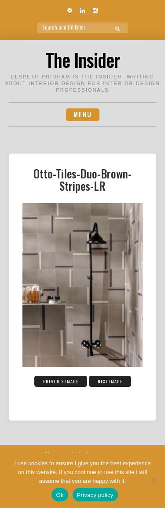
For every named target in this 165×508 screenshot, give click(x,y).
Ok (59, 495)
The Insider (83, 59)
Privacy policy (95, 495)
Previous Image (60, 381)
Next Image (110, 381)
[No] (154, 480)
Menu (82, 114)
